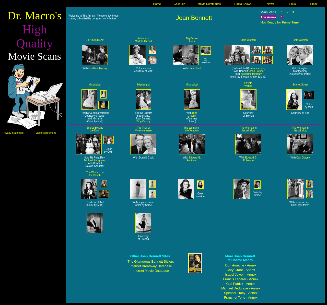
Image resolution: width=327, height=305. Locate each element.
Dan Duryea (303, 157)
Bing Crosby (143, 121)
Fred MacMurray (97, 68)
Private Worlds (248, 84)
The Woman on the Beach (94, 174)
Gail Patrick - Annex (240, 284)
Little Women (248, 40)
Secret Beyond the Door (94, 129)
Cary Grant (195, 68)
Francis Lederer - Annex (241, 279)
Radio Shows (242, 3)
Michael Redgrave (94, 160)
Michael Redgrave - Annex (240, 288)
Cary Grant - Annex (241, 270)
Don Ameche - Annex (240, 265)
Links (292, 3)
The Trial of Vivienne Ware (143, 129)
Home (157, 3)
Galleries (179, 3)
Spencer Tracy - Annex (241, 293)
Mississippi (95, 84)
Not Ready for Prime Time (280, 22)
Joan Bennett (194, 17)
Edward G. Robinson (193, 159)
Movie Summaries (209, 3)
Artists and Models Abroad (143, 40)
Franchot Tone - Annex (241, 297)
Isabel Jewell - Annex (240, 274)
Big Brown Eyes (192, 40)
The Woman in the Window (192, 129)
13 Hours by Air (94, 40)
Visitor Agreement (46, 132)
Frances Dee (257, 68)
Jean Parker (256, 71)
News (270, 3)
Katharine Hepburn (251, 73)
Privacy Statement (13, 132)
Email (314, 3)
